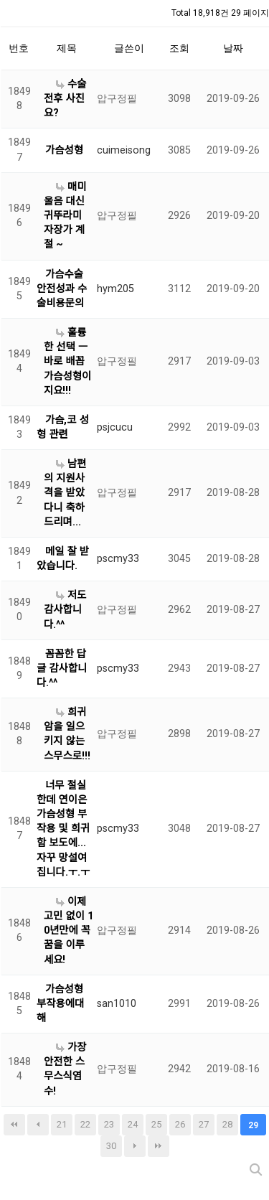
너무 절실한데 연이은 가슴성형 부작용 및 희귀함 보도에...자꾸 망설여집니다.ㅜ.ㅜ (63, 828)
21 (62, 1124)
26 (180, 1124)
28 (227, 1124)
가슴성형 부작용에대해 (60, 1003)
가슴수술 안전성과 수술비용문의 (62, 288)
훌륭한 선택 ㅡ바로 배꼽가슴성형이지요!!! (67, 362)
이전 (38, 1124)
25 (156, 1124)
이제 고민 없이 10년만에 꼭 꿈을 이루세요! (68, 931)
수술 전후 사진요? (65, 98)
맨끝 (158, 1146)
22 (85, 1124)
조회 (179, 48)
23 (109, 1124)
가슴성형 (64, 150)
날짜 (233, 48)
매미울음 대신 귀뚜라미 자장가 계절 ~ (65, 216)
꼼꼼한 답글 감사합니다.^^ (62, 668)
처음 (14, 1124)
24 (133, 1124)
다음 (135, 1146)
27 (204, 1124)
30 (111, 1145)
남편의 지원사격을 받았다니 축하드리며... (65, 493)
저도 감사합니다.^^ (65, 609)
